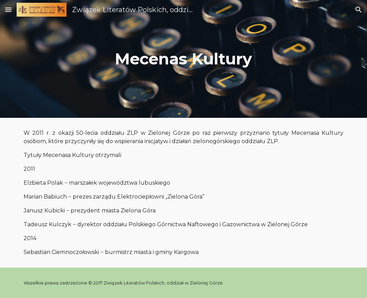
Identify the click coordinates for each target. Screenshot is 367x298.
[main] (184, 59)
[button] (8, 9)
